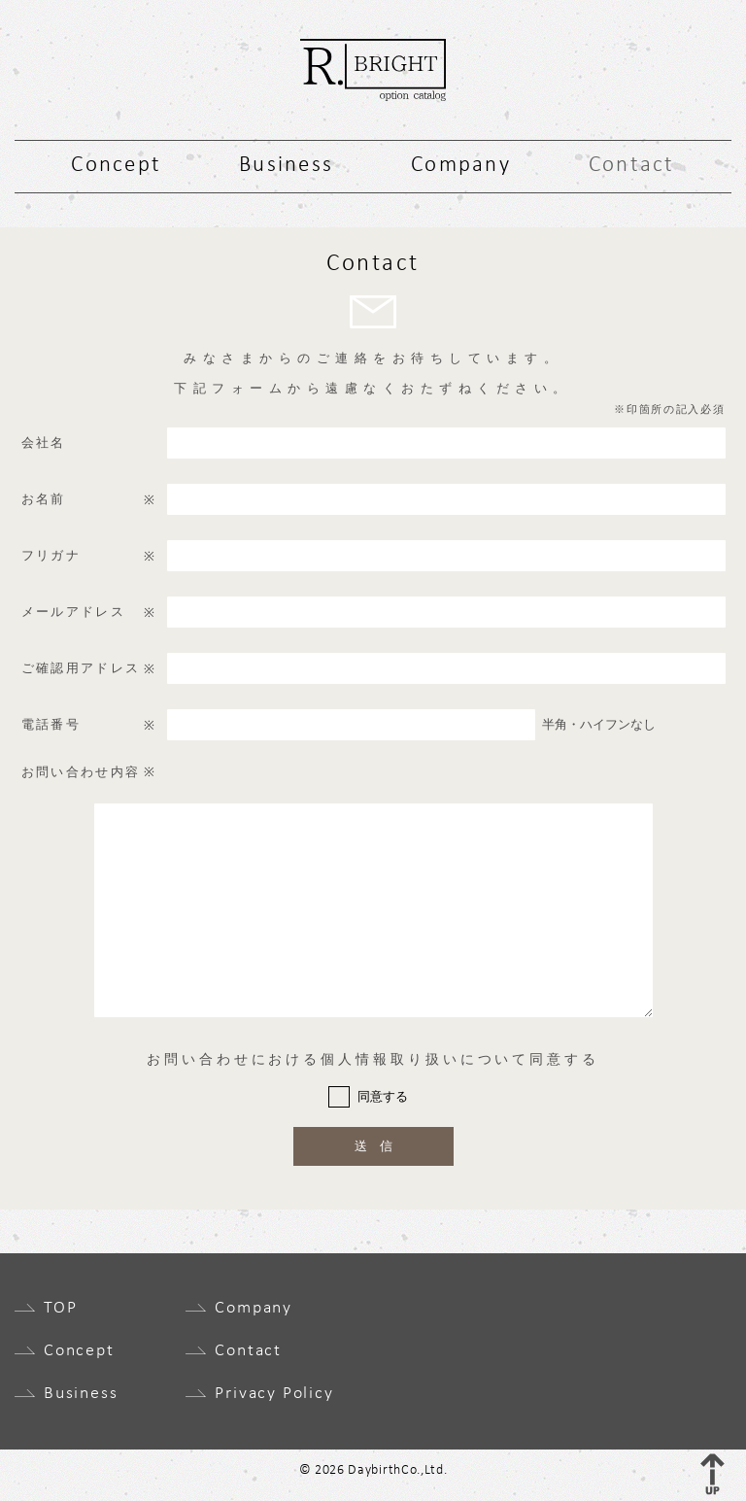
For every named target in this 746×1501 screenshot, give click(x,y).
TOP (60, 1308)
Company (461, 166)
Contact (632, 166)
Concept (116, 166)
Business (286, 166)
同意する (382, 1096)
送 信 (373, 1146)
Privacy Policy (274, 1394)
